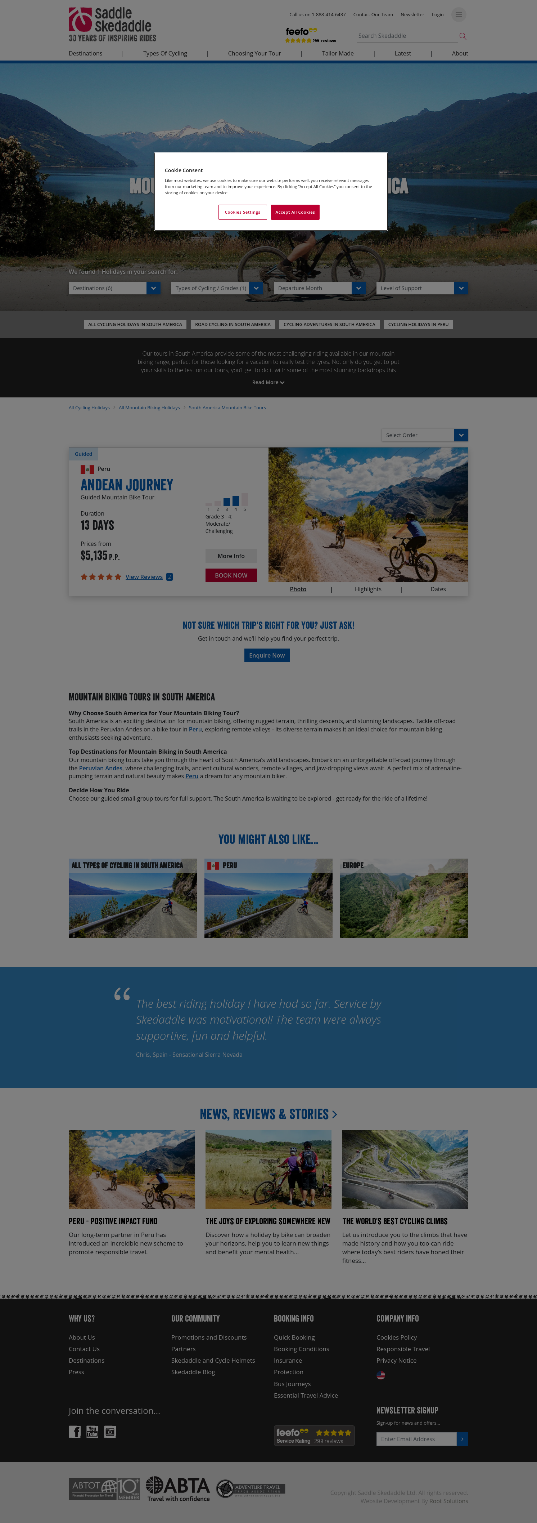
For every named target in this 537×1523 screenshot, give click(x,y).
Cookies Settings (243, 212)
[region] (271, 191)
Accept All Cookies (295, 212)
